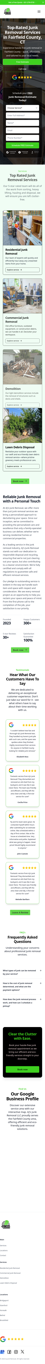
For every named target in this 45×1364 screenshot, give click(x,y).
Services (3, 1245)
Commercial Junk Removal (10, 1273)
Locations (4, 1250)
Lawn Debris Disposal (8, 1283)
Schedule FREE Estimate (22, 145)
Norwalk (3, 1310)
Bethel (2, 1315)
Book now (22, 1069)
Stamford (3, 1305)
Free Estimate (22, 62)
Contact (3, 1255)
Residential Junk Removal (10, 1268)
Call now (22, 69)
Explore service (14, 280)
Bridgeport (4, 1300)
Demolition (4, 1278)
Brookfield (4, 1320)
